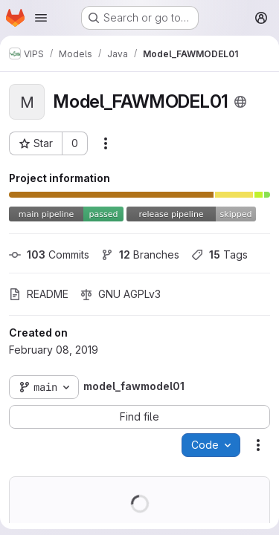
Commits (49, 254)
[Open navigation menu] (41, 18)
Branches (140, 254)
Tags (219, 254)
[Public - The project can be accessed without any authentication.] (240, 102)
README (38, 294)
